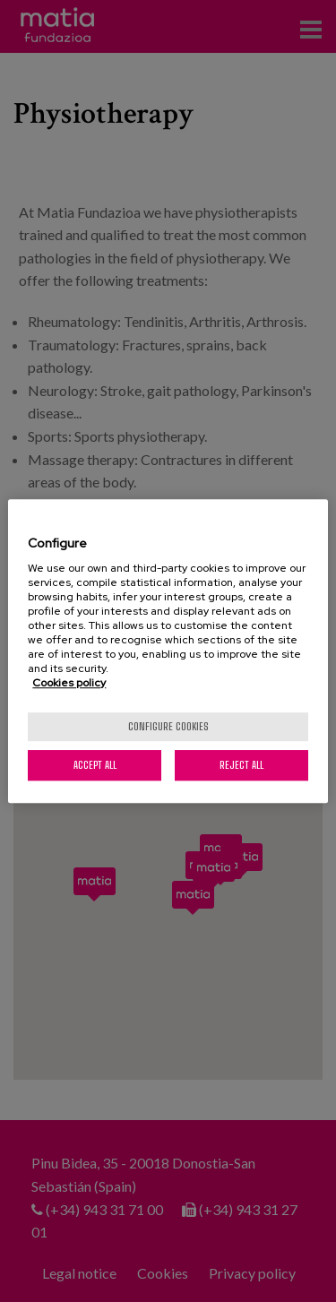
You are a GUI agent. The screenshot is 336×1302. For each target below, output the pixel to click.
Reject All (241, 765)
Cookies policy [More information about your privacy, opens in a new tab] (69, 683)
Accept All (94, 765)
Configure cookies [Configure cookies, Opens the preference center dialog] (168, 726)
